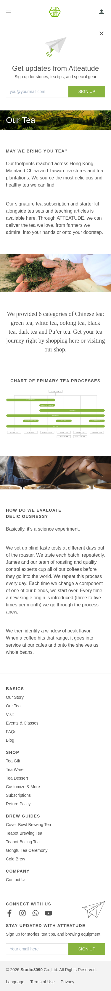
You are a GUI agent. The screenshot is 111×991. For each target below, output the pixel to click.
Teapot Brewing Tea (24, 833)
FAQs (11, 731)
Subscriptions (18, 795)
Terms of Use (42, 981)
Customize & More (23, 786)
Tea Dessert (17, 778)
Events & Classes (22, 723)
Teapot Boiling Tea (23, 841)
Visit (10, 714)
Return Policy (18, 804)
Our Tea (13, 706)
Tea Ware (14, 769)
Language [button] (15, 981)
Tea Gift (13, 761)
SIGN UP (86, 91)
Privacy (67, 981)
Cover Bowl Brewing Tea (28, 824)
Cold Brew (15, 859)
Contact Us (16, 879)
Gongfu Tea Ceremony (27, 850)
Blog (10, 740)
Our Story (15, 697)
